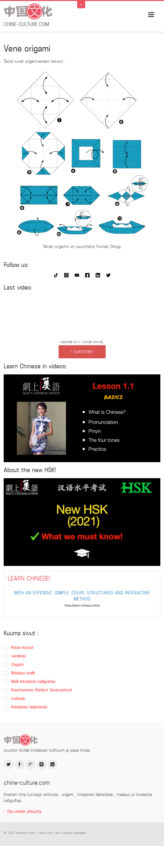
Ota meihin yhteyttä (24, 811)
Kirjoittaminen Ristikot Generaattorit (41, 690)
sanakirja (18, 656)
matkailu (18, 698)
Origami (17, 664)
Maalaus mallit (23, 673)
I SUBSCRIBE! (82, 352)
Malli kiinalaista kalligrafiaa (33, 681)
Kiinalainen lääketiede (29, 707)
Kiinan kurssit (22, 647)
